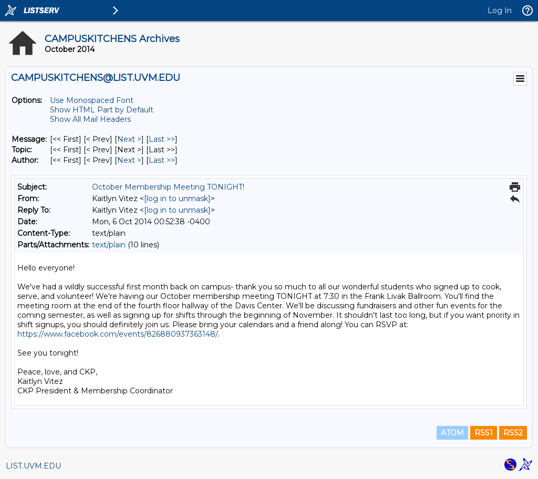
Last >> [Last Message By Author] (162, 160)
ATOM (452, 433)
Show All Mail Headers (90, 119)
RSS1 (483, 433)
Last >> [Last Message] (162, 139)
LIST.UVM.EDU (33, 466)
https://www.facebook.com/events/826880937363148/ (117, 334)
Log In (500, 10)
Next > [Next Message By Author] (129, 160)
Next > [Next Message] (129, 139)
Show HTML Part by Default (101, 109)
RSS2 (513, 433)
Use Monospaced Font (91, 100)
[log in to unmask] (177, 198)
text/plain (109, 244)
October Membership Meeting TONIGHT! (168, 187)
